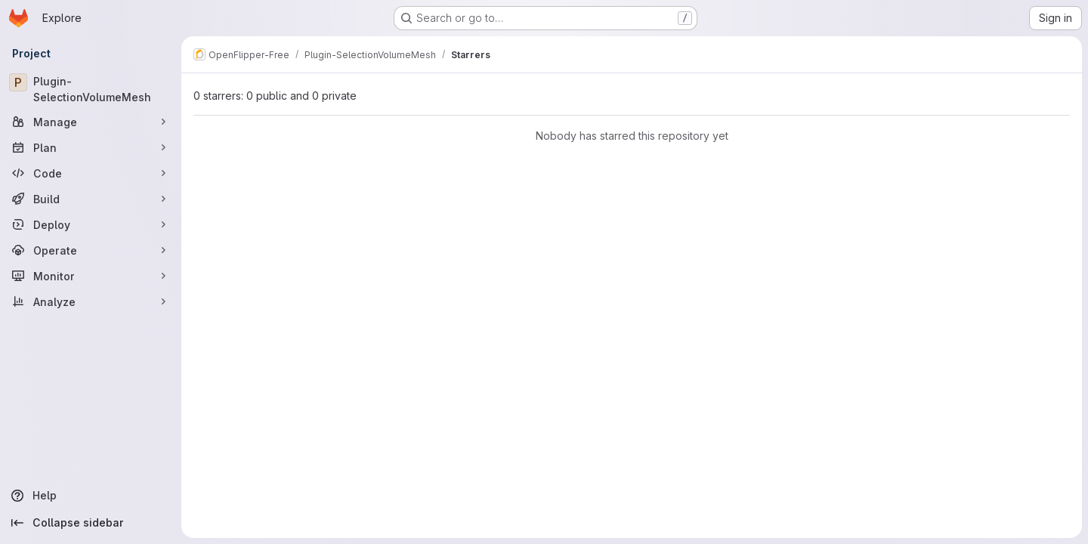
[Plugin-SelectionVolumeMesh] (90, 89)
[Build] (90, 199)
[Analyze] (90, 301)
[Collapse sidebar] (90, 523)
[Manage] (90, 122)
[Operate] (90, 250)
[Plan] (90, 147)
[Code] (90, 173)
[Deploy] (90, 224)
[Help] (90, 496)
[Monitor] (90, 276)
